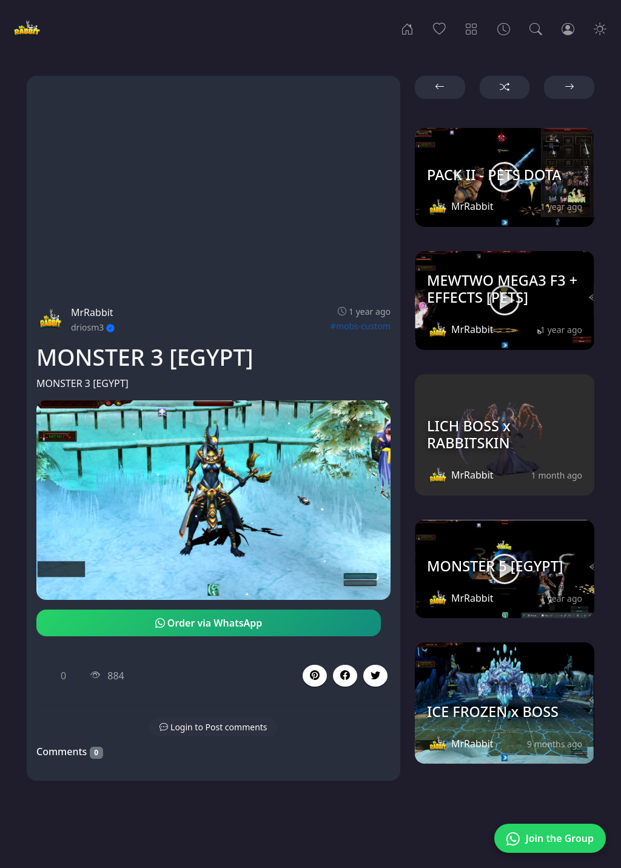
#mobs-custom (361, 326)
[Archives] (503, 28)
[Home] (407, 28)
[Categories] (471, 28)
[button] (345, 676)
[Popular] (439, 28)
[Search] (536, 28)
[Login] (568, 28)
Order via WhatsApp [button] (209, 623)
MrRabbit (92, 312)
